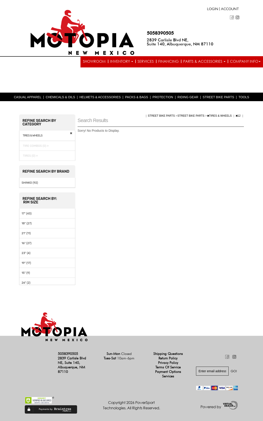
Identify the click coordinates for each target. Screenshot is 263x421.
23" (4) (26, 253)
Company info (245, 61)
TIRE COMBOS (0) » (35, 145)
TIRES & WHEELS (219, 115)
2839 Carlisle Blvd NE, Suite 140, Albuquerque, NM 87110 (180, 42)
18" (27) (27, 223)
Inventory (121, 61)
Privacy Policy (168, 363)
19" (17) (26, 263)
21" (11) (26, 233)
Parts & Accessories (204, 61)
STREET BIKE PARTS (218, 97)
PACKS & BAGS (136, 97)
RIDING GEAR (188, 97)
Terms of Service (168, 367)
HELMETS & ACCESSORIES (100, 97)
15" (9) (26, 272)
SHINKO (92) (30, 182)
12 (238, 115)
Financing (168, 61)
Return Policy (167, 358)
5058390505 (160, 33)
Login (212, 9)
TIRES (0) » (30, 155)
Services (146, 61)
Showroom (94, 61)
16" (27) (26, 243)
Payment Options (168, 372)
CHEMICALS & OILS (60, 97)
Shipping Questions (168, 354)
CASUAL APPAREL (27, 97)
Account (230, 9)
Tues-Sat (119, 358)
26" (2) (26, 282)
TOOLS (243, 97)
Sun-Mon (119, 354)
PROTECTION (162, 97)
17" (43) (26, 213)
